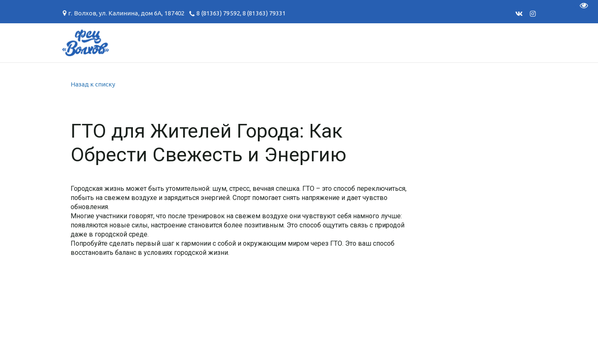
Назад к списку (93, 84)
